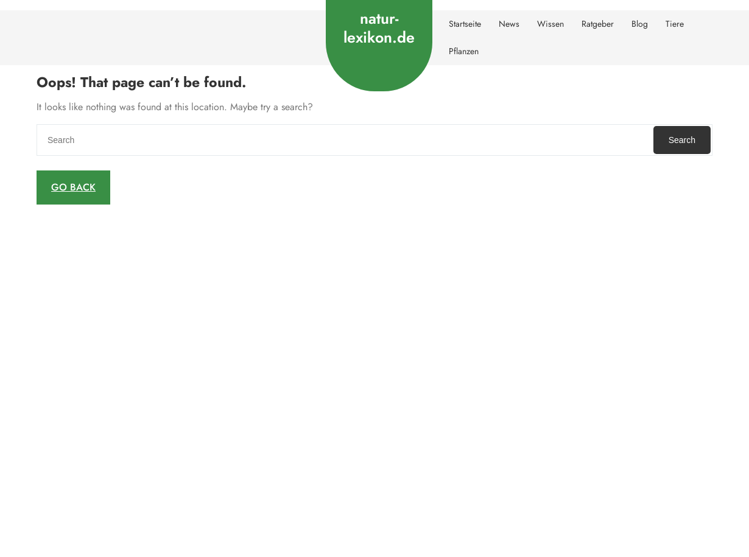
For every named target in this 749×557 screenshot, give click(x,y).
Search (682, 140)
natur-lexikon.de (379, 27)
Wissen (550, 24)
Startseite (465, 24)
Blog (639, 24)
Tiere (675, 24)
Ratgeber (598, 24)
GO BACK (73, 187)
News (509, 24)
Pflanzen (464, 51)
